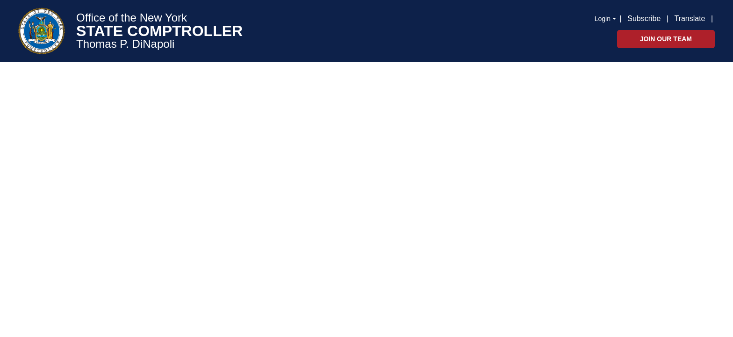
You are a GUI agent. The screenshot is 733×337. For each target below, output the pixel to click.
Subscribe (644, 18)
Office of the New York (131, 17)
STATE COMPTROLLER (159, 30)
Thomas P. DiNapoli (125, 44)
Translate (689, 18)
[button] (715, 18)
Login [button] (603, 18)
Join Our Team (666, 39)
